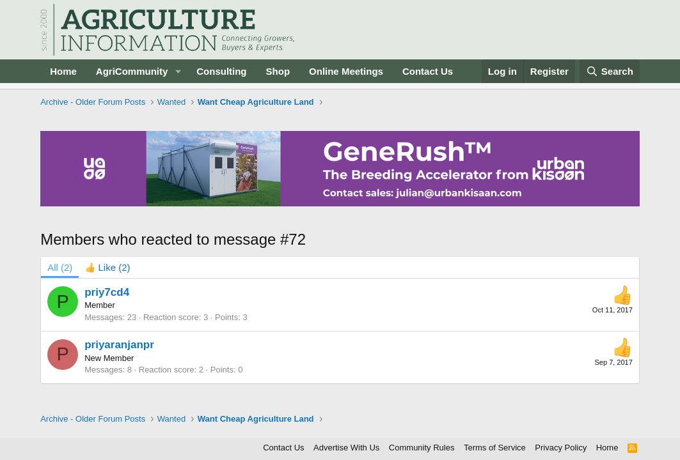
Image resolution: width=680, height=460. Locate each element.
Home (63, 71)
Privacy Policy (561, 447)
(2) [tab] (59, 267)
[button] (178, 71)
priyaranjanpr (119, 345)
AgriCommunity (132, 71)
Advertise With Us (346, 447)
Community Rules (422, 447)
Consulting (221, 71)
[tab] (107, 267)
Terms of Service (495, 447)
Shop (278, 71)
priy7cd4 (106, 292)
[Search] (610, 71)
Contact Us (427, 71)
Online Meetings (346, 71)
